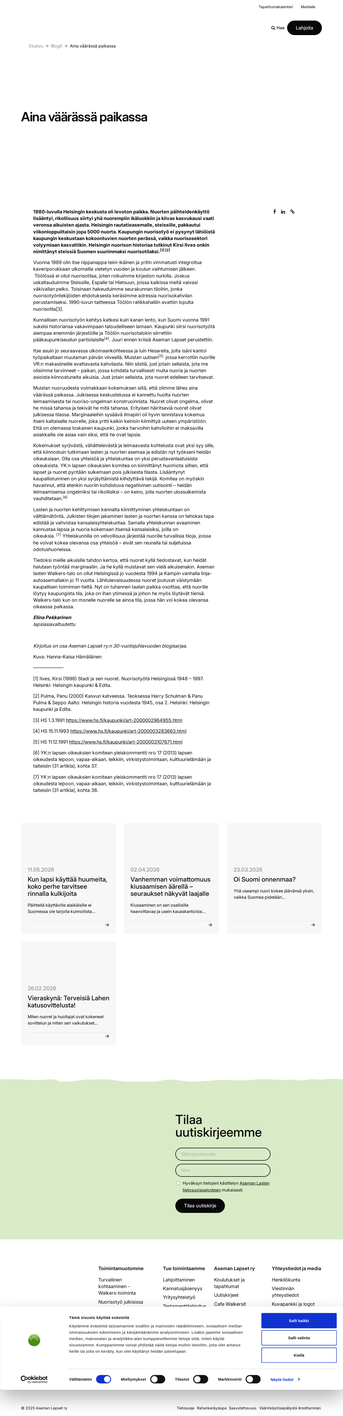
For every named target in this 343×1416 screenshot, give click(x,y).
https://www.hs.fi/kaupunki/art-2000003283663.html (128, 731)
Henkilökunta (286, 1280)
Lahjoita (304, 28)
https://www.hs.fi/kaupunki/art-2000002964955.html (124, 720)
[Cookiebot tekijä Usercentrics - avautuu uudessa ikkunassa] (34, 1406)
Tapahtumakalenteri (276, 6)
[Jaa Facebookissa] (274, 211)
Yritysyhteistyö (179, 1297)
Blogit (56, 46)
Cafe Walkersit (230, 1304)
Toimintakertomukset (237, 1321)
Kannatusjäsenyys (182, 1288)
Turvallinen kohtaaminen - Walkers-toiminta (117, 1286)
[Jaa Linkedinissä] (283, 211)
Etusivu (36, 46)
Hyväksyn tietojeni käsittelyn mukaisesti (226, 1186)
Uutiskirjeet (226, 1295)
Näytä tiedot (281, 1405)
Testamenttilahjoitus (184, 1306)
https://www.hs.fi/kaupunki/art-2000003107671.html (125, 742)
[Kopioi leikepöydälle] (292, 211)
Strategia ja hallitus (234, 1313)
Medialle (308, 6)
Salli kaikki (299, 1347)
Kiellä (299, 1381)
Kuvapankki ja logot (293, 1304)
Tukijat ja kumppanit (236, 1330)
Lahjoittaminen (179, 1280)
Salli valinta (299, 1364)
